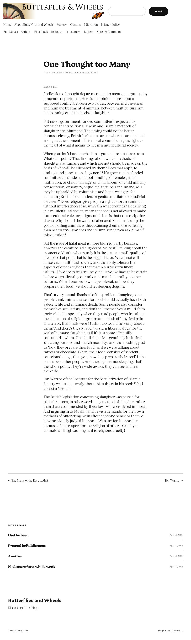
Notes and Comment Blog (85, 72)
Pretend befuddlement (26, 545)
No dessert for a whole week (31, 566)
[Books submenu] (66, 24)
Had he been (18, 535)
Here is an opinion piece (101, 98)
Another (15, 556)
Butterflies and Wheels (34, 600)
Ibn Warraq (172, 480)
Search (159, 11)
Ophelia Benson (62, 72)
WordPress (177, 630)
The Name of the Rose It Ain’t (29, 480)
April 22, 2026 (176, 535)
